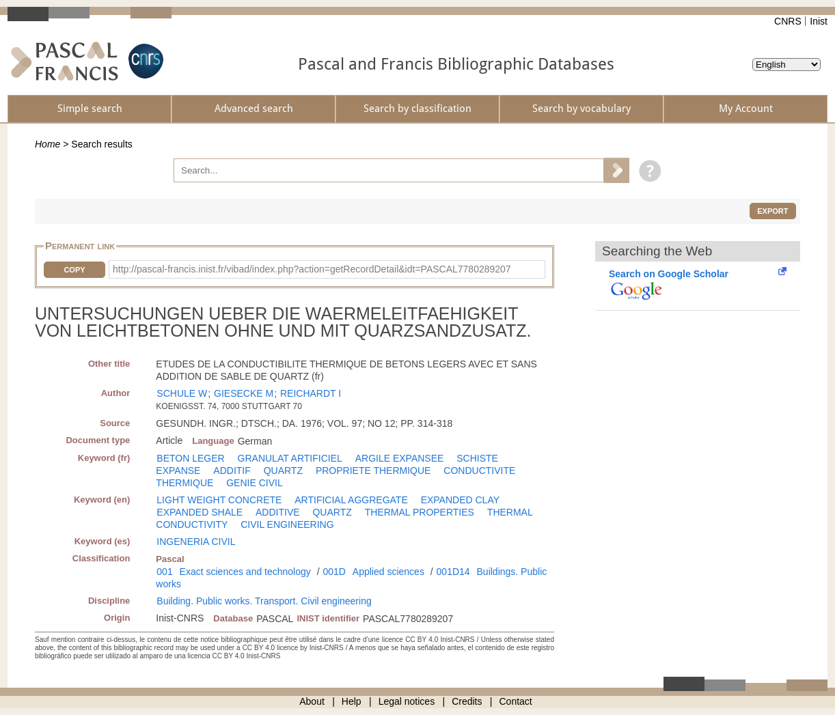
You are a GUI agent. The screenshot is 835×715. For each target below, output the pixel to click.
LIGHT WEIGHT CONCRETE (219, 499)
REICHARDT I (310, 393)
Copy (74, 270)
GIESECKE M (243, 393)
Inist (818, 21)
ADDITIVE (278, 512)
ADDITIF (231, 470)
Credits (467, 701)
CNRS (788, 21)
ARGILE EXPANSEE (399, 458)
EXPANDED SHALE (199, 512)
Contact (515, 701)
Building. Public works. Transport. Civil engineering (263, 600)
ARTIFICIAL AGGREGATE (351, 499)
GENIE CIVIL (254, 482)
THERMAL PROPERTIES (419, 512)
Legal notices (407, 701)
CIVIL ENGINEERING (287, 524)
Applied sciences (388, 571)
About (312, 701)
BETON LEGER (190, 458)
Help (351, 701)
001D (334, 571)
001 (164, 571)
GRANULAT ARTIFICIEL (290, 458)
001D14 (453, 571)
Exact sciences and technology (245, 571)
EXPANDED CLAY (460, 499)
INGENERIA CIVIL (195, 541)
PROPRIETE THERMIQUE (373, 470)
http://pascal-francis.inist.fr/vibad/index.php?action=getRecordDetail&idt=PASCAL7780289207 (312, 269)
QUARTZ (283, 470)
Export (772, 211)
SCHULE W (181, 393)
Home (47, 144)
